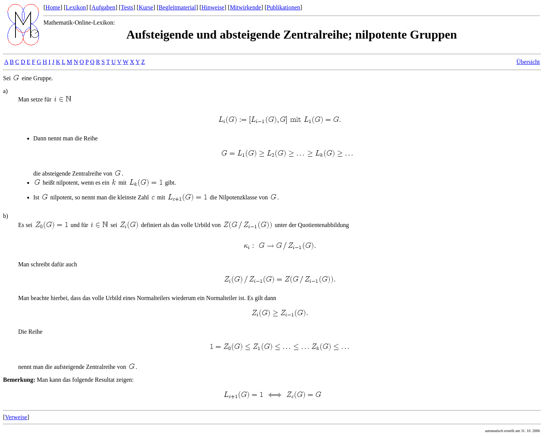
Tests (127, 7)
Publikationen (283, 7)
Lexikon (76, 7)
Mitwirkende (245, 7)
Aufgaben (103, 7)
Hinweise (212, 7)
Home (52, 7)
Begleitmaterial (177, 7)
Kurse (146, 7)
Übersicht (528, 62)
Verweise (16, 417)
